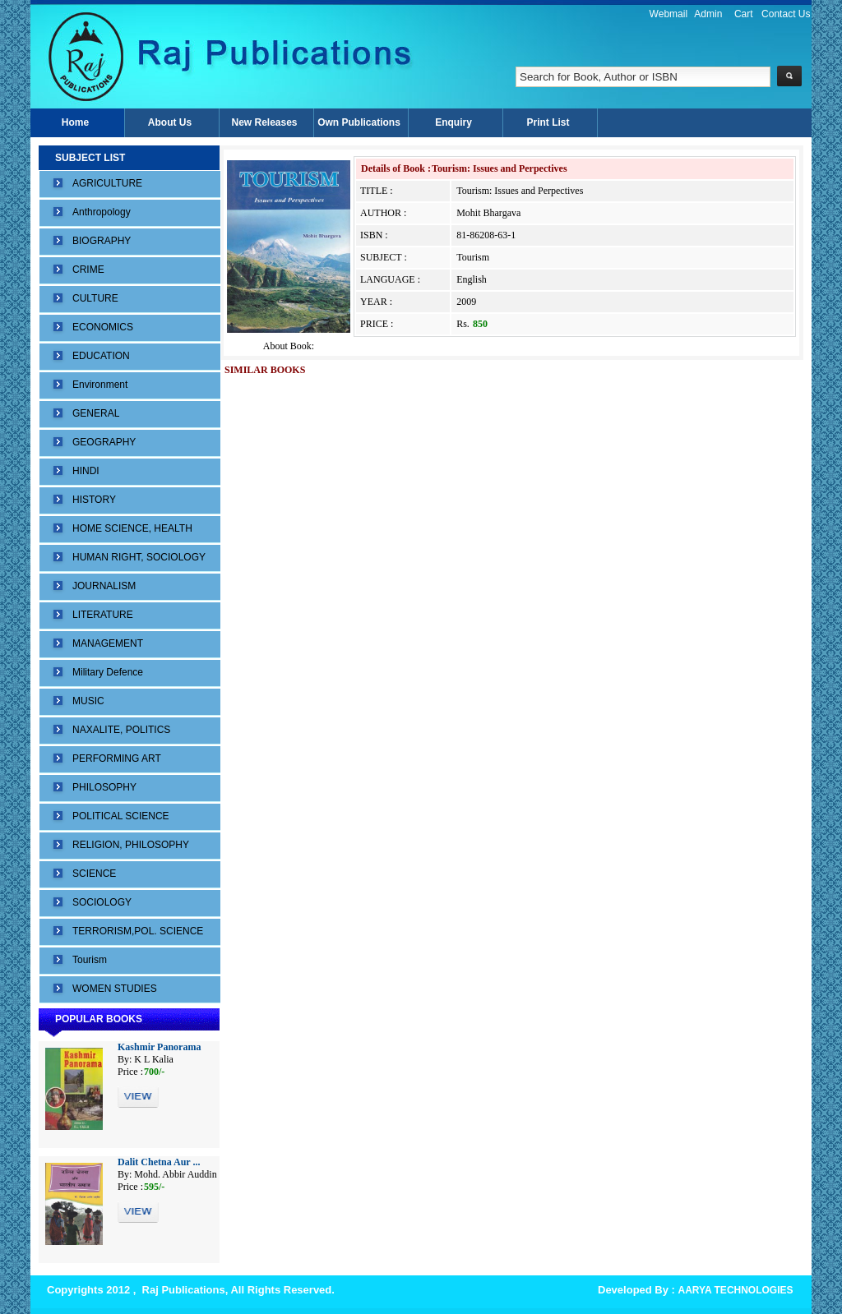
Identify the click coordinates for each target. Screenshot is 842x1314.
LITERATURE (102, 614)
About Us (170, 122)
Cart (743, 14)
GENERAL (95, 413)
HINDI (85, 471)
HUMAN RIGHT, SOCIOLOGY (139, 557)
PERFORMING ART (116, 758)
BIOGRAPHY (101, 241)
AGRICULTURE (107, 183)
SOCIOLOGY (102, 902)
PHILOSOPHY (104, 787)
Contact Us (785, 14)
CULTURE (95, 298)
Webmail (668, 14)
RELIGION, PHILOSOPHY (130, 845)
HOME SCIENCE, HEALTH (132, 528)
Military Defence (107, 672)
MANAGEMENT (107, 643)
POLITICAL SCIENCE (120, 816)
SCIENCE (94, 873)
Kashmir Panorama (159, 1047)
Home (75, 122)
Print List (547, 122)
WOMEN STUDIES (114, 988)
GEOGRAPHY (104, 442)
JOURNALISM (104, 586)
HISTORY (94, 499)
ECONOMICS (102, 327)
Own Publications (358, 122)
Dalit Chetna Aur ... (159, 1162)
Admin (708, 14)
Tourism (89, 960)
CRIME (88, 269)
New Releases (264, 122)
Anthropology (101, 212)
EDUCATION (101, 356)
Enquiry (453, 122)
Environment (99, 384)
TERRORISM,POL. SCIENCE (137, 931)
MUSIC (88, 701)
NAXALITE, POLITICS (121, 729)
